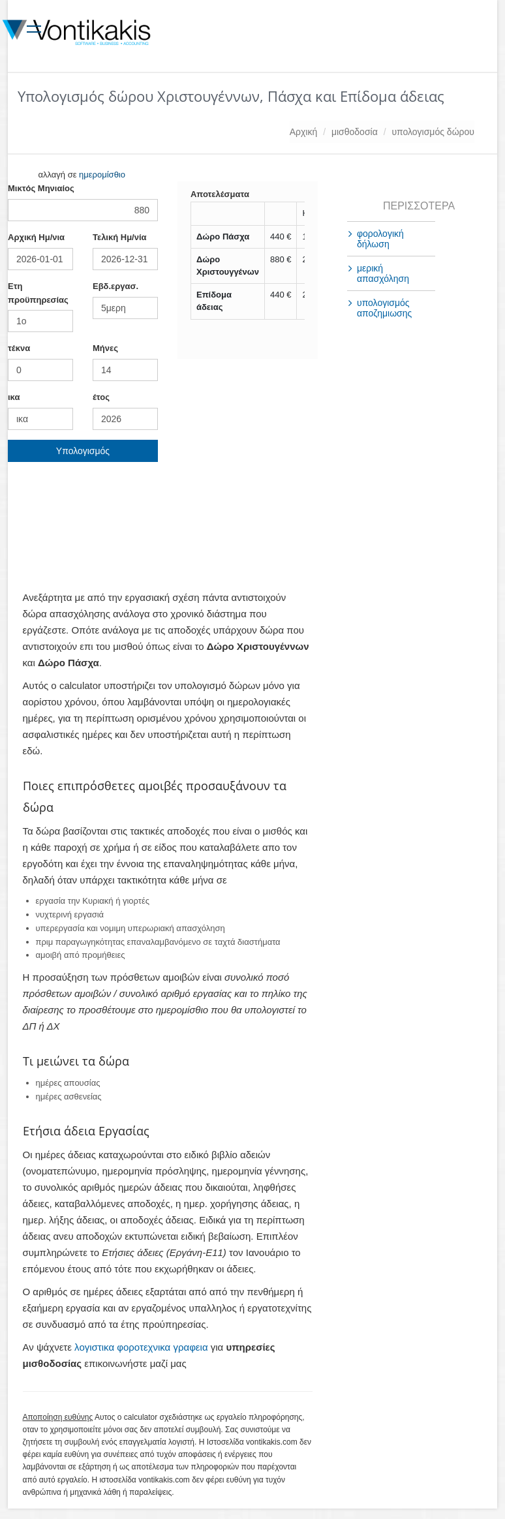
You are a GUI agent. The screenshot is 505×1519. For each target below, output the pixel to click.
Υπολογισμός (83, 451)
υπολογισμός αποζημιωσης (384, 308)
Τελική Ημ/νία (120, 237)
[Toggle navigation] (33, 27)
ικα (14, 397)
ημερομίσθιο (102, 174)
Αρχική (304, 132)
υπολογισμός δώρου (432, 132)
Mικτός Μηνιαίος (41, 188)
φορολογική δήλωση (380, 238)
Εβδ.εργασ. (115, 286)
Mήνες (105, 348)
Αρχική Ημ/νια (36, 237)
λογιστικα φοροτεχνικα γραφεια (140, 1347)
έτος (101, 397)
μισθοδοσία (354, 132)
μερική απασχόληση (383, 273)
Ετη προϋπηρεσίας (38, 293)
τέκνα (19, 348)
